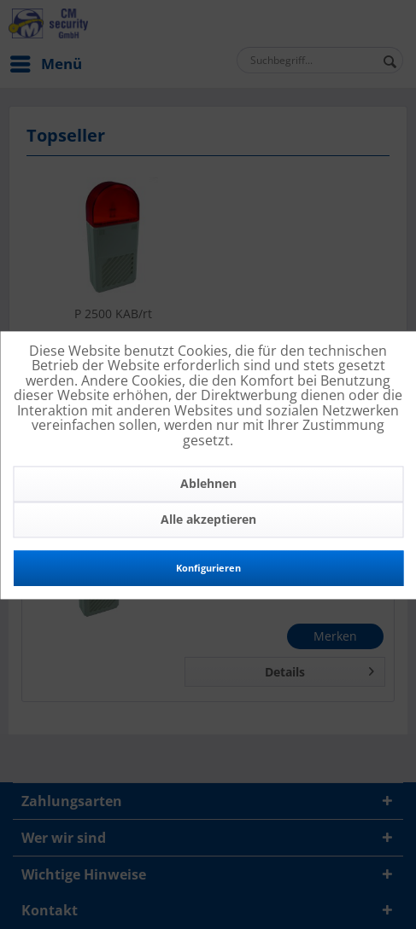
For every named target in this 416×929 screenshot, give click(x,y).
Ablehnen (208, 483)
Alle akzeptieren (208, 519)
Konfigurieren (208, 567)
